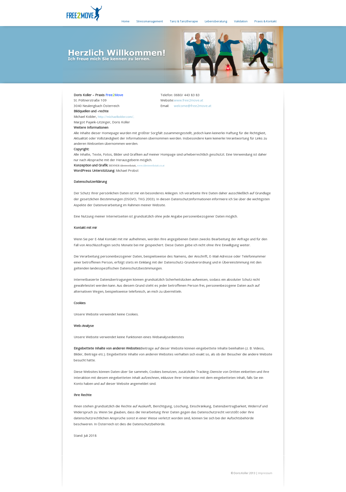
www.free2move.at (188, 100)
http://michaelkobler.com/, (116, 117)
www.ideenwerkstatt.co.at (150, 165)
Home (126, 21)
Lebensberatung (216, 21)
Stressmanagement (149, 21)
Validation (241, 21)
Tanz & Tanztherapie (184, 21)
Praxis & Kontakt (265, 21)
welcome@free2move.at (192, 105)
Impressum (265, 473)
